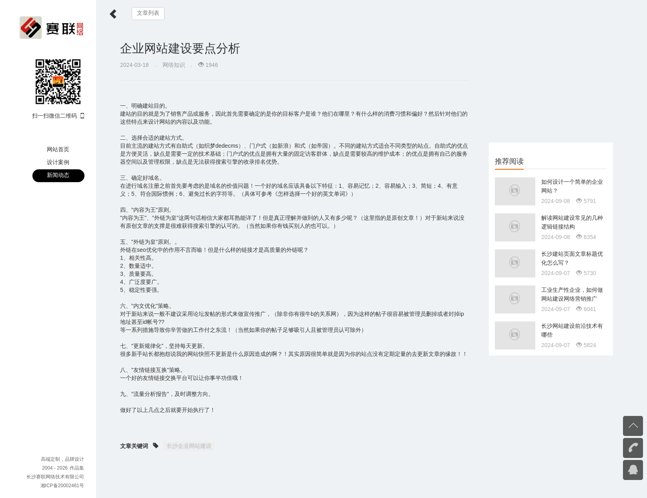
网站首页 (58, 149)
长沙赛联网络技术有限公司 (55, 477)
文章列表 (148, 13)
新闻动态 (58, 175)
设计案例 (58, 162)
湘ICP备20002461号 (62, 485)
